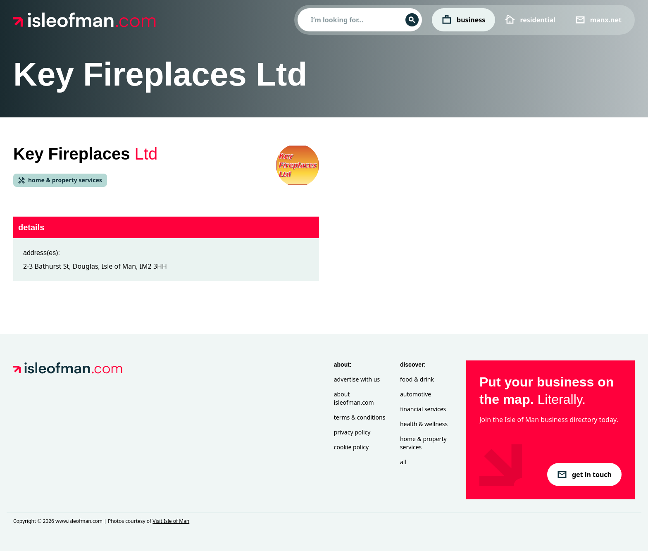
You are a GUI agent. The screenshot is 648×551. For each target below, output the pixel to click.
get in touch (584, 474)
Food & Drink (417, 379)
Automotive (415, 394)
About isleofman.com (354, 398)
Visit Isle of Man (170, 521)
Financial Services (423, 409)
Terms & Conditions (360, 417)
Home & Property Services (423, 443)
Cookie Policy (351, 447)
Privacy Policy (352, 432)
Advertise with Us (357, 379)
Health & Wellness (424, 424)
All (403, 462)
